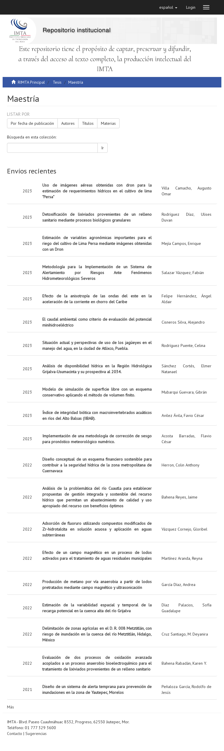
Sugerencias (36, 733)
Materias (108, 123)
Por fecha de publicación (32, 123)
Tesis (57, 82)
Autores (68, 123)
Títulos (88, 123)
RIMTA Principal (31, 82)
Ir (102, 147)
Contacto (14, 733)
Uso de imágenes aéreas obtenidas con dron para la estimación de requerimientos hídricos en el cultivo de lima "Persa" (97, 191)
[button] (168, 7)
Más (10, 707)
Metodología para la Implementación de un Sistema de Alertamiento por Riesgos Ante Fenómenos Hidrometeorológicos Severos (97, 272)
